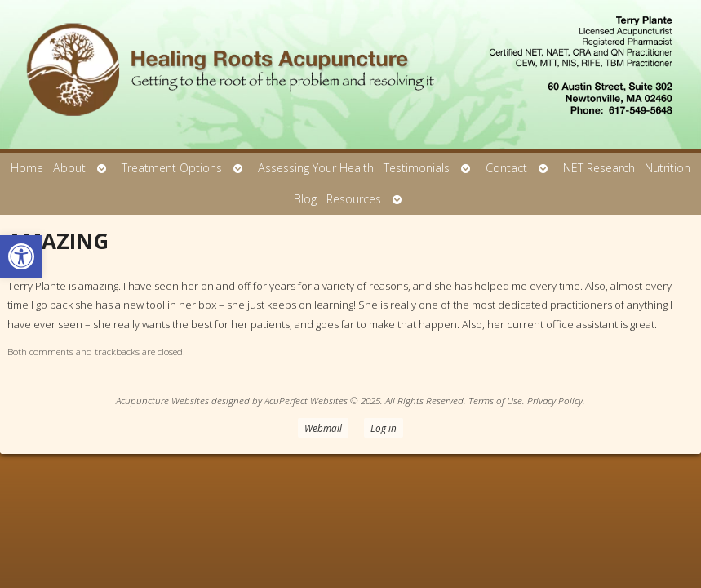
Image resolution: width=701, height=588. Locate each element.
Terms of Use (495, 400)
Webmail (323, 427)
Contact (506, 168)
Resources (353, 199)
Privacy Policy (555, 400)
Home (27, 168)
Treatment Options (172, 168)
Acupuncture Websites (162, 400)
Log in (383, 427)
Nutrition (667, 168)
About (69, 168)
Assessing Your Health (316, 168)
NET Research (599, 168)
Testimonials (417, 168)
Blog (305, 199)
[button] (21, 256)
